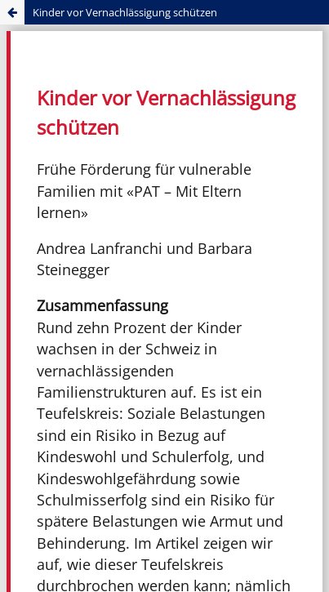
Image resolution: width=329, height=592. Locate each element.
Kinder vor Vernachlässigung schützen (125, 12)
